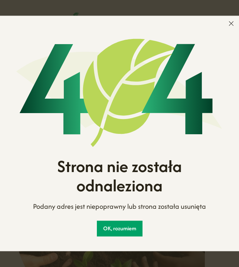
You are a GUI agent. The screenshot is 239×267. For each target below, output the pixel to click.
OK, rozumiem (119, 229)
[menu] (231, 23)
